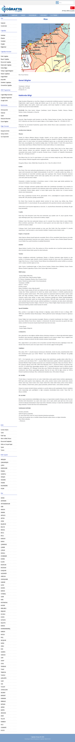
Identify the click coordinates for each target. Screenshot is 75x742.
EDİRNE (3, 559)
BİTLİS (2, 533)
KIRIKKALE (3, 701)
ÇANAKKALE (4, 544)
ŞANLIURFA (3, 678)
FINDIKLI (3, 471)
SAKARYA (3, 652)
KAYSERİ (3, 605)
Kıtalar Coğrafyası (5, 74)
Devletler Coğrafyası (6, 82)
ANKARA (3, 512)
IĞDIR (2, 716)
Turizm (2, 450)
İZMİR (2, 597)
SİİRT (2, 658)
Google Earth (4, 100)
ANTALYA (3, 515)
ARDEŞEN (3, 459)
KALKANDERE (4, 485)
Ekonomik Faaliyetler (6, 441)
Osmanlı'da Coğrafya (6, 85)
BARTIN (2, 710)
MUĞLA (3, 634)
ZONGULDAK (4, 689)
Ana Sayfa (5, 15)
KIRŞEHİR (3, 611)
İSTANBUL (3, 594)
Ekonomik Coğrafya (6, 62)
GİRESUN (3, 576)
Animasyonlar (4, 110)
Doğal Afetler (4, 76)
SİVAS (2, 663)
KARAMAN (3, 698)
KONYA (2, 617)
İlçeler (2, 447)
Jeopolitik (3, 79)
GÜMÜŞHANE (4, 579)
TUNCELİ (3, 675)
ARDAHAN (3, 713)
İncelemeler (32, 15)
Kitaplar (3, 38)
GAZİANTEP (4, 573)
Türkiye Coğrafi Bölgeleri (7, 71)
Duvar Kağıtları (4, 121)
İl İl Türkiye (54, 15)
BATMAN (3, 704)
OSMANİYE (3, 727)
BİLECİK (3, 527)
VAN (2, 684)
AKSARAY (3, 692)
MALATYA (3, 623)
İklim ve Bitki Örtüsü (6, 438)
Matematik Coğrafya (6, 65)
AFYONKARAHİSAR (5, 504)
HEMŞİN (3, 477)
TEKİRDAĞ (3, 666)
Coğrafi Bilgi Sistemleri (6, 94)
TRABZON (3, 672)
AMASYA (3, 509)
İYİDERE (3, 483)
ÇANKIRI (3, 547)
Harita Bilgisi (4, 68)
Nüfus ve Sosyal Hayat (6, 444)
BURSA (2, 541)
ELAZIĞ (2, 562)
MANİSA (3, 626)
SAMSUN (3, 655)
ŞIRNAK (2, 707)
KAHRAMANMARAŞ (5, 628)
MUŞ (2, 637)
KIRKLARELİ (3, 608)
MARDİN (3, 631)
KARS (2, 599)
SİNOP (2, 660)
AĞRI (2, 506)
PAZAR (2, 488)
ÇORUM (3, 550)
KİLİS (2, 724)
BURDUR (3, 538)
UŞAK (2, 681)
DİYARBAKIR (4, 556)
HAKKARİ (3, 582)
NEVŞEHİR (3, 640)
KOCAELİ (3, 614)
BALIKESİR (3, 524)
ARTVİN (2, 518)
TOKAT (2, 669)
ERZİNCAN (3, 565)
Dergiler (3, 44)
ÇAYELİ (2, 465)
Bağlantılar (3, 47)
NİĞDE (2, 643)
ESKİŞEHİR (3, 570)
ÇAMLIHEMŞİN (4, 462)
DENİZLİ (3, 553)
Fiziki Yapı (3, 435)
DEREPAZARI (4, 468)
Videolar (3, 113)
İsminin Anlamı (4, 430)
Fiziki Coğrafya (4, 56)
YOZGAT (3, 687)
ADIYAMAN (3, 501)
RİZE (2, 649)
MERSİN (3, 591)
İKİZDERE (3, 480)
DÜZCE (3, 730)
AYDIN (2, 521)
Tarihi (2, 432)
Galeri (23, 15)
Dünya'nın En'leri (5, 131)
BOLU (2, 535)
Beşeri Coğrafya (5, 59)
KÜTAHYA (3, 620)
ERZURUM (3, 567)
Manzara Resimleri (5, 118)
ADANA (2, 498)
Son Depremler (5, 136)
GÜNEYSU (3, 474)
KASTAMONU (4, 602)
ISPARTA (3, 588)
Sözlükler (43, 15)
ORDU (2, 646)
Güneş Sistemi (4, 134)
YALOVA (3, 719)
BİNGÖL (3, 530)
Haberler (3, 23)
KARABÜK (3, 721)
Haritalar (14, 15)
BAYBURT (3, 695)
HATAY (2, 585)
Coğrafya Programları (6, 97)
